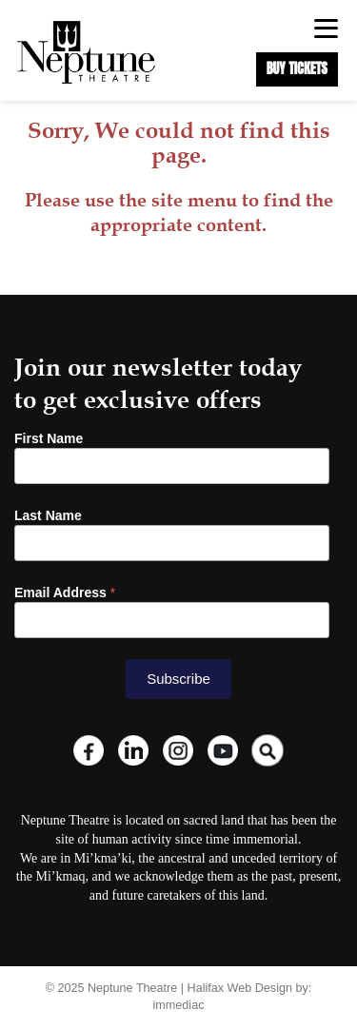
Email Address (64, 592)
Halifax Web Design (240, 988)
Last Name (48, 515)
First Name (48, 438)
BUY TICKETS (297, 68)
